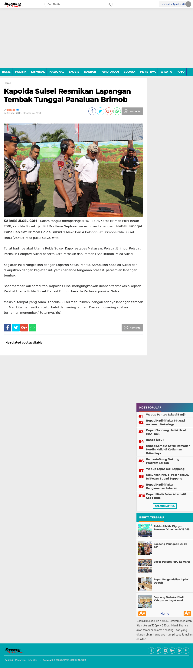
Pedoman (20, 660)
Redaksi (9, 660)
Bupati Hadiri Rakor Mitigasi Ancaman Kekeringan (165, 422)
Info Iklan (32, 660)
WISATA (166, 71)
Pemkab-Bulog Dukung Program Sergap (162, 461)
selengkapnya (165, 506)
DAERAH (90, 71)
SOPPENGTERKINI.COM (73, 660)
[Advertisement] (96, 41)
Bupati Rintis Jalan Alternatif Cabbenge (166, 496)
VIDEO (6, 80)
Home (164, 613)
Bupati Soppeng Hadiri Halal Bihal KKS (166, 432)
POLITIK (20, 71)
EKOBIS (74, 71)
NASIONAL (56, 71)
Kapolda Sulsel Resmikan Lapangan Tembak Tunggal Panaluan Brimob (67, 95)
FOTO (181, 71)
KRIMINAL (38, 71)
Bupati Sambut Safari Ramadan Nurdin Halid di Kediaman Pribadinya (168, 449)
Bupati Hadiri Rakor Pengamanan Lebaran (161, 486)
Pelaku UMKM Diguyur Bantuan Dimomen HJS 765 (171, 528)
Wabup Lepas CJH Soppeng (165, 469)
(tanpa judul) (155, 440)
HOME (6, 71)
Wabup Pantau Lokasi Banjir (166, 414)
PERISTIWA (148, 71)
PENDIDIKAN (110, 71)
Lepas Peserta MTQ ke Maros (172, 561)
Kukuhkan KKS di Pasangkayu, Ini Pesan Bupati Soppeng (167, 476)
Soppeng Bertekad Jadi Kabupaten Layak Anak (169, 599)
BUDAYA (129, 71)
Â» (187, 613)
